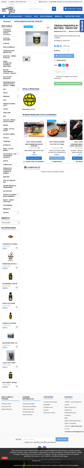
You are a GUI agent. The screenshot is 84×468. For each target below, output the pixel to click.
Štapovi (28, 16)
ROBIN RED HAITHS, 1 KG (10, 264)
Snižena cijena (6, 404)
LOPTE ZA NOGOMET (7, 39)
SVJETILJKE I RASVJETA (7, 78)
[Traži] (42, 9)
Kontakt (4, 2)
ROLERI (5, 125)
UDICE (5, 93)
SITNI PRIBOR (7, 205)
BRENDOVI (6, 209)
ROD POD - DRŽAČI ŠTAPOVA (9, 57)
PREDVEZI (6, 96)
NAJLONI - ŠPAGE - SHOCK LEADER (9, 121)
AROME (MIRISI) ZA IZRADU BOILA (9, 186)
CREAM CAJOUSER (9, 323)
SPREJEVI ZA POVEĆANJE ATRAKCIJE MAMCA (7, 170)
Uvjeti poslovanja (28, 409)
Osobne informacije (50, 402)
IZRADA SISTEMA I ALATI (9, 104)
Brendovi (58, 16)
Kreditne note (48, 407)
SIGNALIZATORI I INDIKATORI (9, 51)
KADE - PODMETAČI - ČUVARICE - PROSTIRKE (8, 63)
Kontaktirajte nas (72, 16)
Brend (71, 31)
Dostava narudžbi (28, 404)
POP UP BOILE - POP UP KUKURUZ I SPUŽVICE (9, 155)
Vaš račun (48, 397)
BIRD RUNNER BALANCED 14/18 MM (34, 145)
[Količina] (64, 51)
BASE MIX (6, 177)
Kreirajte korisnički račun (74, 2)
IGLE (4, 100)
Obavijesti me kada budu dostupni (68, 83)
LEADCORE (6, 113)
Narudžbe (47, 405)
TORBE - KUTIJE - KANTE (9, 129)
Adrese (46, 410)
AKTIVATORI (7, 191)
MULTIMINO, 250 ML (9, 382)
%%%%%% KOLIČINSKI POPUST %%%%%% (7, 32)
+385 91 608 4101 (20, 2)
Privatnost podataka (29, 406)
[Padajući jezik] (44, 2)
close (4, 458)
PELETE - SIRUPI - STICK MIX (9, 201)
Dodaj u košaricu (64, 56)
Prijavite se (60, 2)
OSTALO (6, 138)
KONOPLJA (7, 145)
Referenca (58, 31)
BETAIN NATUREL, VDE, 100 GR (10, 343)
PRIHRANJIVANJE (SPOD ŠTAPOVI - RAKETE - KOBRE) (9, 84)
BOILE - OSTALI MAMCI (8, 149)
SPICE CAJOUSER (8, 303)
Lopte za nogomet (15, 16)
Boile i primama (46, 16)
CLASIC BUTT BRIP (8, 363)
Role (36, 16)
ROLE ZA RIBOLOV (9, 47)
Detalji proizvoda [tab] (31, 89)
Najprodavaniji (9, 228)
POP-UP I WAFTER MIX (9, 181)
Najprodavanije (7, 409)
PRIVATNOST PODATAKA (51, 461)
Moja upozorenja (49, 413)
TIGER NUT (7, 141)
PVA (4, 116)
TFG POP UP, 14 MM (57, 144)
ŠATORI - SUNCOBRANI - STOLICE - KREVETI (9, 71)
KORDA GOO (7, 165)
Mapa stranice (27, 415)
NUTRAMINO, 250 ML (9, 283)
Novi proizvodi (6, 406)
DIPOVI (5, 161)
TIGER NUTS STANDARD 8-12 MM (10, 244)
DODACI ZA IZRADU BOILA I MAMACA (9, 195)
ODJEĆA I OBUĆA (9, 134)
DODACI (6, 213)
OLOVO (5, 109)
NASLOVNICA (7, 26)
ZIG (4, 89)
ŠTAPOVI (6, 43)
